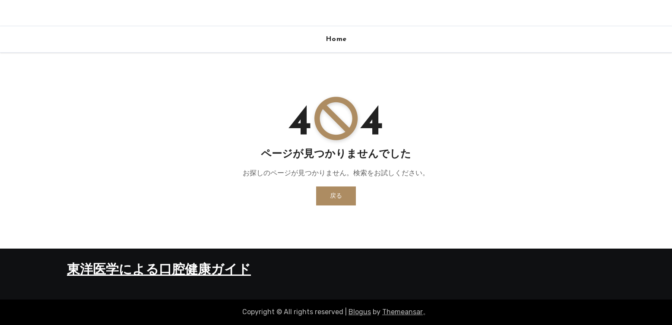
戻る (336, 195)
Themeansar (402, 312)
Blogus (360, 312)
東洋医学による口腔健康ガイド (159, 270)
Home (336, 39)
